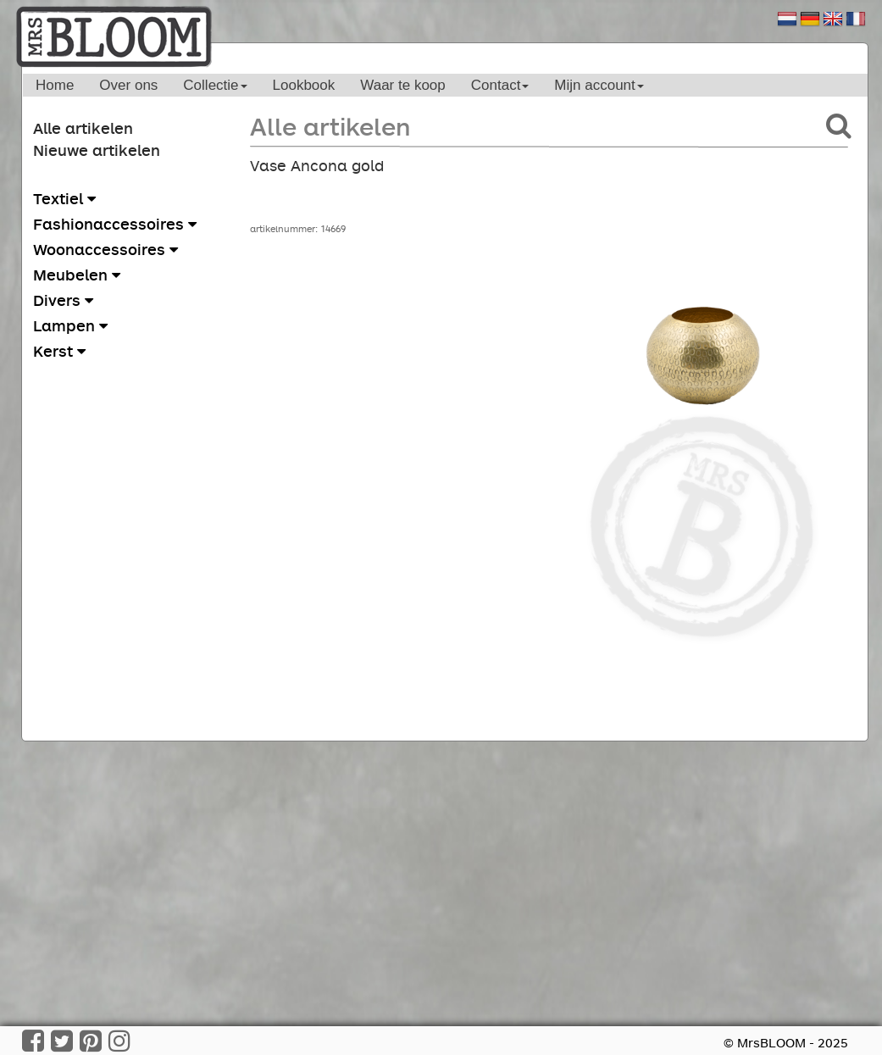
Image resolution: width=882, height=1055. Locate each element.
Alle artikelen (83, 128)
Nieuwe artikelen (96, 150)
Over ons (128, 85)
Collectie (215, 85)
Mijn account (598, 85)
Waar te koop (402, 85)
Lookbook (304, 85)
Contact (500, 85)
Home (55, 85)
